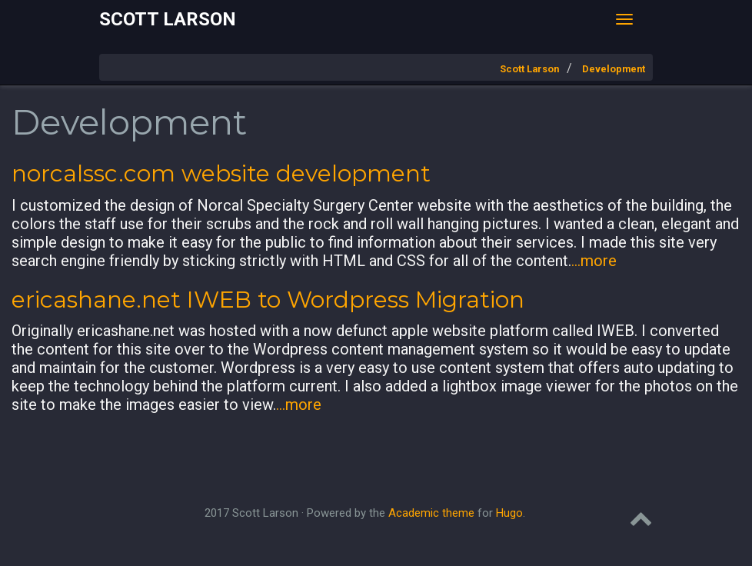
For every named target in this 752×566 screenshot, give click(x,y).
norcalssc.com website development (221, 173)
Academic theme (431, 513)
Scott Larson (167, 19)
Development (613, 69)
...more (594, 260)
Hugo (509, 513)
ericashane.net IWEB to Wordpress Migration (268, 299)
